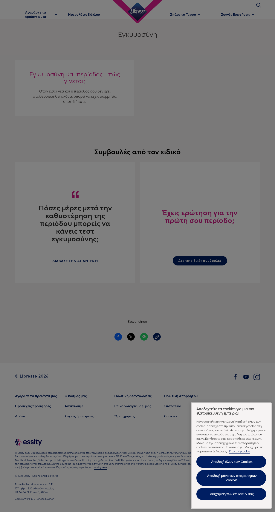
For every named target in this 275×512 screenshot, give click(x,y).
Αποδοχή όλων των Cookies (231, 462)
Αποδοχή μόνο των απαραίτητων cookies (232, 478)
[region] (231, 456)
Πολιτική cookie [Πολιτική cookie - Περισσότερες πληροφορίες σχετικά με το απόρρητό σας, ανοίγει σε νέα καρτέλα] (239, 451)
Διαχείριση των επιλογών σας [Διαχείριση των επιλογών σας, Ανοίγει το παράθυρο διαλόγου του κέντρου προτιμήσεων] (232, 494)
